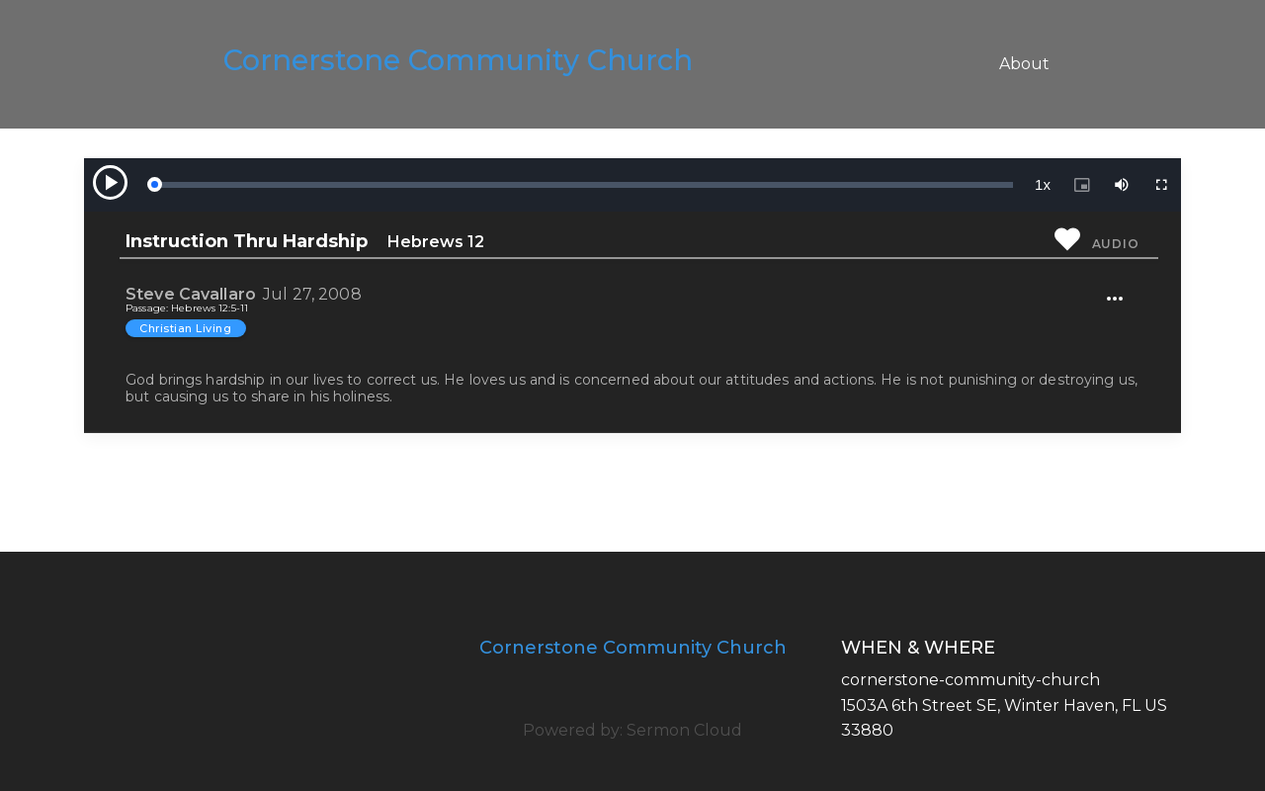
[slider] (583, 185)
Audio (1115, 243)
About (1024, 63)
